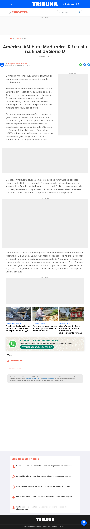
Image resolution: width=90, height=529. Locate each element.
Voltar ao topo (14, 369)
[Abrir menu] (12, 4)
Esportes (19, 12)
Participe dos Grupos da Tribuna (37, 347)
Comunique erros (15, 361)
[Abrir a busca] (77, 4)
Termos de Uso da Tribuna (32, 378)
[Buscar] (69, 12)
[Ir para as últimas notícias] (68, 4)
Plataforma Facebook (48, 378)
